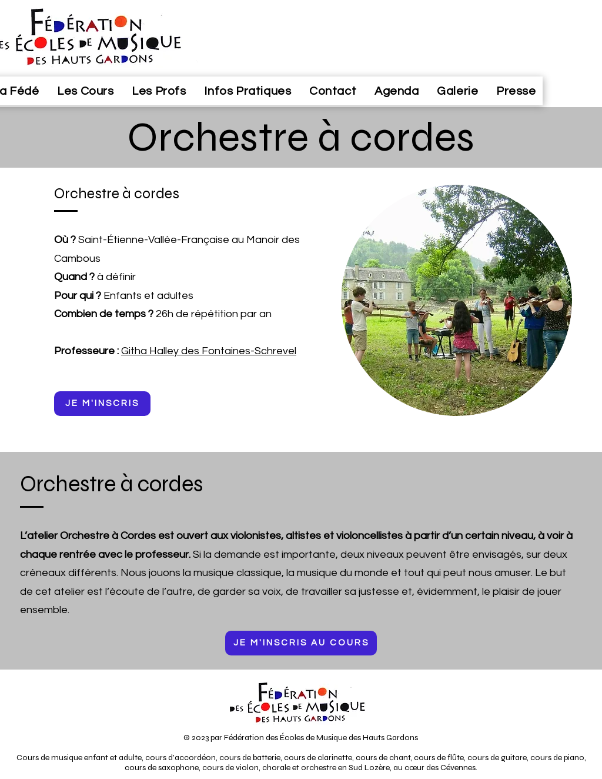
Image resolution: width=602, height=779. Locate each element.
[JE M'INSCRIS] (102, 403)
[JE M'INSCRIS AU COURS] (301, 643)
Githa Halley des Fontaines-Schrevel (208, 351)
